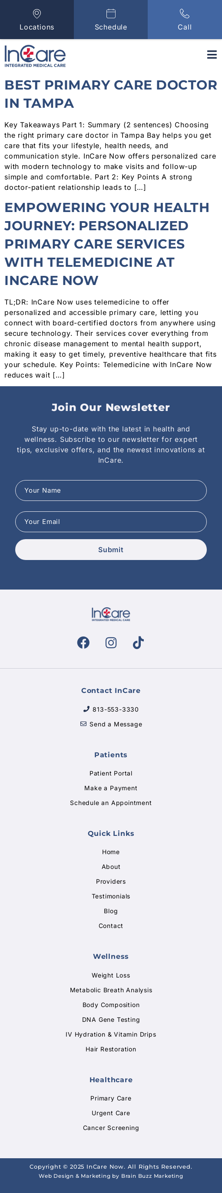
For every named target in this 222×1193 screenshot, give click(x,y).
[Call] (185, 13)
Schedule (111, 27)
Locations (37, 27)
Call (185, 27)
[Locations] (37, 13)
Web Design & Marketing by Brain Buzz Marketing (111, 1176)
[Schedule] (111, 13)
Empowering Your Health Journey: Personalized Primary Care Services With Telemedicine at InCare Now (106, 243)
